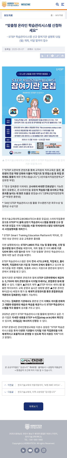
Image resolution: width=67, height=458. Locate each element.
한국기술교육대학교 (33, 427)
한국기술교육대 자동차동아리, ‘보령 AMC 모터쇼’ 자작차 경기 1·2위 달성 (40, 385)
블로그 (23, 450)
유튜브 (30, 450)
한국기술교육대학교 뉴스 (19, 4)
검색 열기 (57, 4)
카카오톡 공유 (52, 55)
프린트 (62, 55)
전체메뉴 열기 (62, 4)
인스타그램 (43, 450)
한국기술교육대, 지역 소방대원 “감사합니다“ (37, 392)
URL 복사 (57, 55)
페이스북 (37, 450)
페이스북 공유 (47, 55)
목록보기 (33, 406)
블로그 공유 (42, 55)
